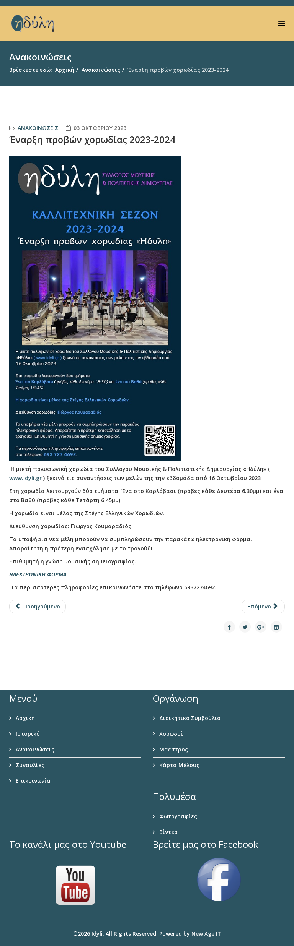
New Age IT (206, 933)
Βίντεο (168, 832)
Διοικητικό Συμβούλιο (189, 718)
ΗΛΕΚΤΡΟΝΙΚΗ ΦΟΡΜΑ (38, 574)
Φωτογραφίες (177, 816)
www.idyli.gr (25, 478)
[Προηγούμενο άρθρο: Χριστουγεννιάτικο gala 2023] (37, 606)
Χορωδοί (170, 733)
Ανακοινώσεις (101, 69)
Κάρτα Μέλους (178, 765)
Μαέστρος (173, 749)
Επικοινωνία (32, 780)
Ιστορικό (27, 733)
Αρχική (64, 69)
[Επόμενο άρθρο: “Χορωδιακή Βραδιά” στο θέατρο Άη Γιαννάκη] (263, 606)
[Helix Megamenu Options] (281, 23)
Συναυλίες (29, 765)
